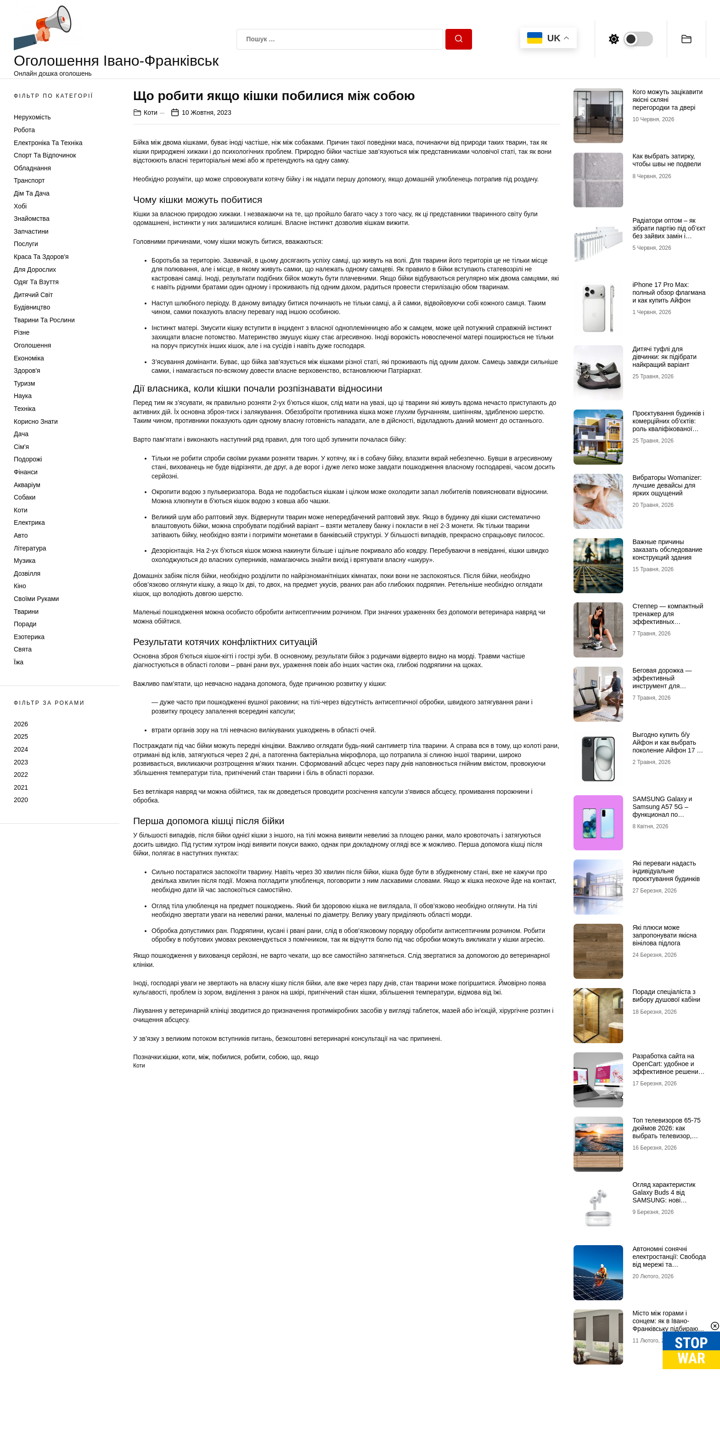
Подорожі (28, 459)
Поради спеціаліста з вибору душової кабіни (666, 995)
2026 (21, 724)
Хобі (20, 206)
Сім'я (21, 446)
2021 (21, 787)
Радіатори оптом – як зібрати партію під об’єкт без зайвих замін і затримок (668, 232)
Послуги (26, 243)
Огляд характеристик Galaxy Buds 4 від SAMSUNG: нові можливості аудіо (663, 1196)
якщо (311, 1057)
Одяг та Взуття (36, 282)
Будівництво (32, 307)
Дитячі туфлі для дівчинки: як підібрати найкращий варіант (664, 356)
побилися (226, 1057)
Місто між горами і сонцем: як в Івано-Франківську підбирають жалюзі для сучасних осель (668, 1328)
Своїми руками (36, 598)
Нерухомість (32, 117)
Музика (24, 560)
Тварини (26, 611)
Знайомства (32, 218)
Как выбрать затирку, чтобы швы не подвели (666, 160)
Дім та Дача (32, 193)
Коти (21, 510)
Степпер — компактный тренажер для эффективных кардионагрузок (667, 617)
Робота (24, 130)
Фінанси (26, 472)
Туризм (24, 383)
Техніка (24, 408)
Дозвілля (27, 573)
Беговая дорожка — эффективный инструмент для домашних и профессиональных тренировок (662, 690)
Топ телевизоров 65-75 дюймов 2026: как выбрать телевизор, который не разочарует (666, 1132)
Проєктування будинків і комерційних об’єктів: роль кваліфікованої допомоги (668, 425)
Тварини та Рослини (44, 320)
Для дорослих (35, 269)
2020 (21, 799)
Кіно (20, 586)
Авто (21, 535)
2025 (21, 736)
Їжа (18, 662)
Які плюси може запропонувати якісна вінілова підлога (664, 935)
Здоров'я (27, 370)
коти (188, 1057)
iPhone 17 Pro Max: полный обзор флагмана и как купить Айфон (668, 292)
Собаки (24, 497)
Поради (25, 624)
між (203, 1057)
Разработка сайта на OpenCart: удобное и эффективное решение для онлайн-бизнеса (667, 1067)
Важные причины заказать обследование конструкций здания (667, 549)
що (295, 1057)
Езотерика (29, 636)
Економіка (29, 358)
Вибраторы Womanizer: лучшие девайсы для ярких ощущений (667, 485)
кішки (170, 1057)
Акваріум (27, 485)
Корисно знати (36, 421)
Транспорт (29, 180)
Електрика (29, 522)
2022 (21, 774)
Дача (21, 434)
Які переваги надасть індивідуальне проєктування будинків (666, 870)
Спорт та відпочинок (45, 155)
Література (30, 548)
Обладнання (32, 168)
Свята (23, 649)
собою (278, 1057)
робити (254, 1057)
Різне (21, 332)
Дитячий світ (33, 294)
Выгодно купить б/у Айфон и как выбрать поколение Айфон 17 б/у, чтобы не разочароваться (667, 750)
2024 (21, 749)
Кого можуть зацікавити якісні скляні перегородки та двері (667, 99)
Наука (23, 395)
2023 (21, 762)
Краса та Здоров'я (41, 256)
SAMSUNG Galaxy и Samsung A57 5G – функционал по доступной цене (662, 810)
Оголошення (32, 345)
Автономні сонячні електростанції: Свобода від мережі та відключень (669, 1260)
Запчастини (31, 231)
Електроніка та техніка (48, 142)
